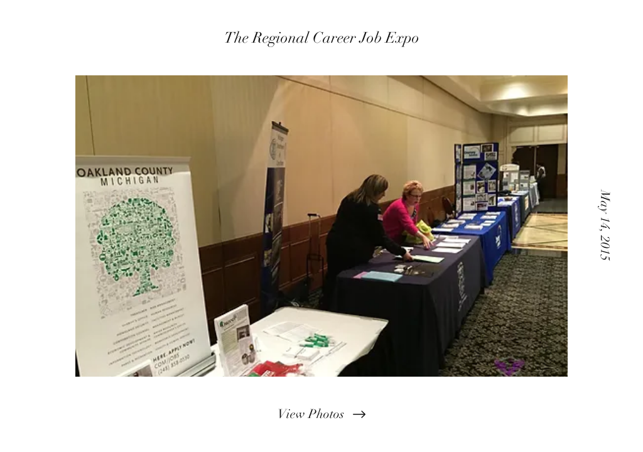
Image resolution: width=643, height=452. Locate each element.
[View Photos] (321, 414)
